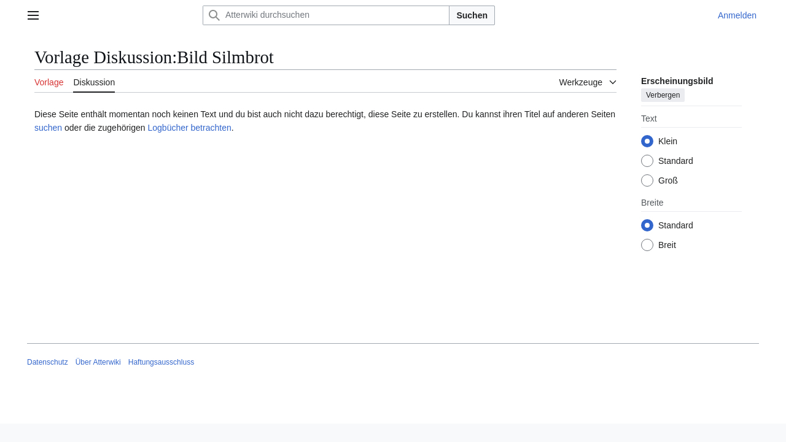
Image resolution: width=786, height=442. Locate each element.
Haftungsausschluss (161, 362)
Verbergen (663, 95)
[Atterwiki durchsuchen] (326, 15)
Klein (667, 141)
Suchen (472, 15)
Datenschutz (47, 362)
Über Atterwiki (98, 362)
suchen (48, 128)
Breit (667, 245)
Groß (668, 180)
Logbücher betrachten (189, 128)
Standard (675, 161)
